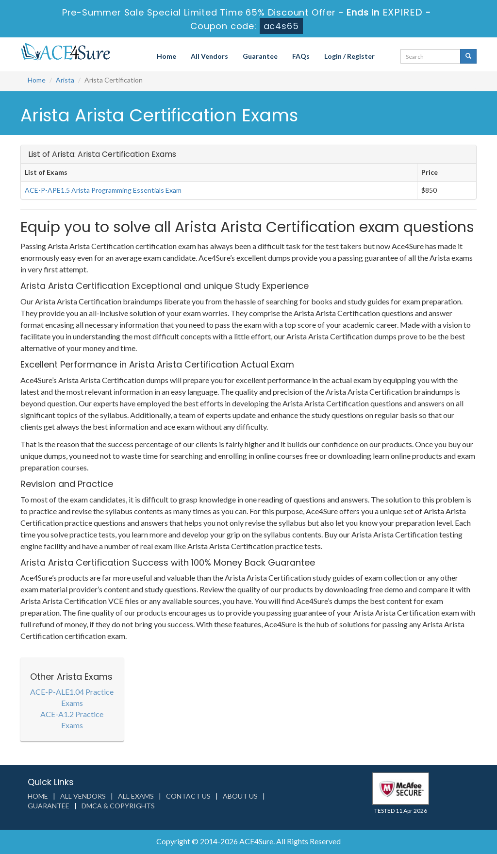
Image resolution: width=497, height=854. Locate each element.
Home (166, 56)
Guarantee (260, 56)
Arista (65, 80)
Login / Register (349, 56)
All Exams (136, 796)
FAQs (301, 56)
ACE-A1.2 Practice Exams (71, 719)
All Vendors (209, 56)
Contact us (188, 796)
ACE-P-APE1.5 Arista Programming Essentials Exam (103, 190)
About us (240, 796)
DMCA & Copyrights (118, 806)
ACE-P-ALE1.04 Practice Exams (72, 697)
